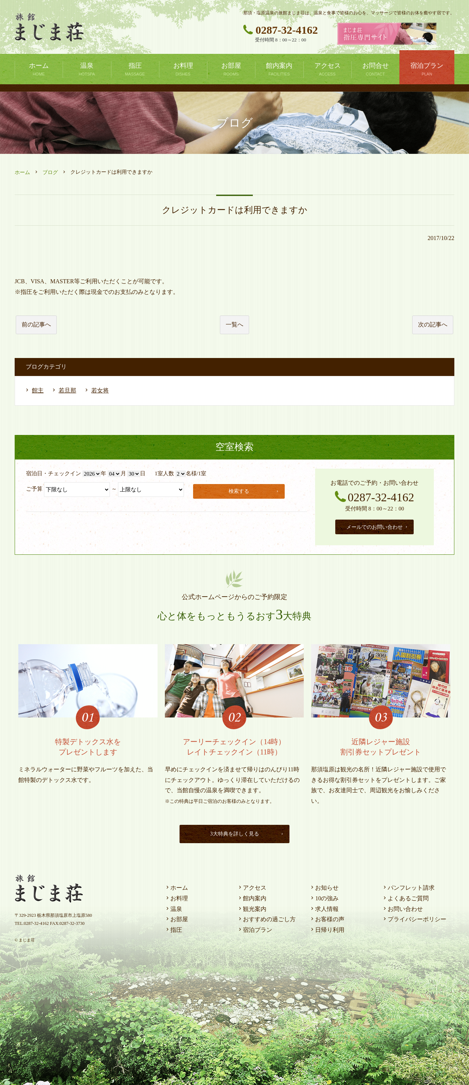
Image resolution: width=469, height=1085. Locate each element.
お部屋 (176, 917)
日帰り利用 (326, 928)
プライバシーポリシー (414, 917)
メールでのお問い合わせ (377, 526)
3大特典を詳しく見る (245, 832)
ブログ (50, 172)
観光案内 (251, 907)
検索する (255, 490)
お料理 (176, 896)
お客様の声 (326, 917)
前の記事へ (36, 324)
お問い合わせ (402, 907)
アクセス (251, 886)
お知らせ (324, 886)
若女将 (100, 390)
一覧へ (234, 324)
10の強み (324, 896)
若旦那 (67, 390)
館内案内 (251, 896)
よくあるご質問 (405, 896)
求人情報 (324, 907)
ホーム (22, 172)
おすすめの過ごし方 (266, 917)
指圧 (173, 928)
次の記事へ (432, 324)
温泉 (173, 907)
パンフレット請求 (408, 886)
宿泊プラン (254, 928)
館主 (38, 390)
